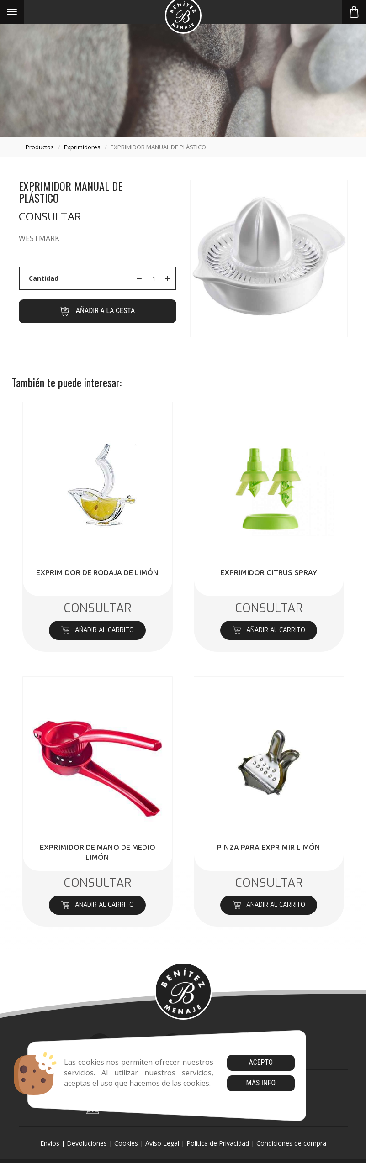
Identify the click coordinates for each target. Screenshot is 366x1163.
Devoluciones (87, 1143)
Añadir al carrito (97, 630)
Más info (261, 1083)
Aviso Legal (162, 1143)
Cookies (126, 1143)
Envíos (49, 1143)
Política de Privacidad (217, 1143)
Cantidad (43, 278)
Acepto (261, 1062)
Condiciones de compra (291, 1143)
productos (40, 147)
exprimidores (82, 147)
